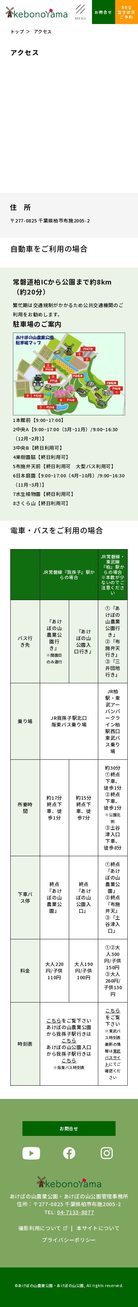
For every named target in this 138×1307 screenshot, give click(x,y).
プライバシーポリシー (69, 1239)
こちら (53, 1025)
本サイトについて (98, 1228)
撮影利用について (40, 1228)
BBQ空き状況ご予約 (126, 12)
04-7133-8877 (75, 1212)
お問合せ (103, 12)
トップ (17, 31)
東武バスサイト (113, 1062)
